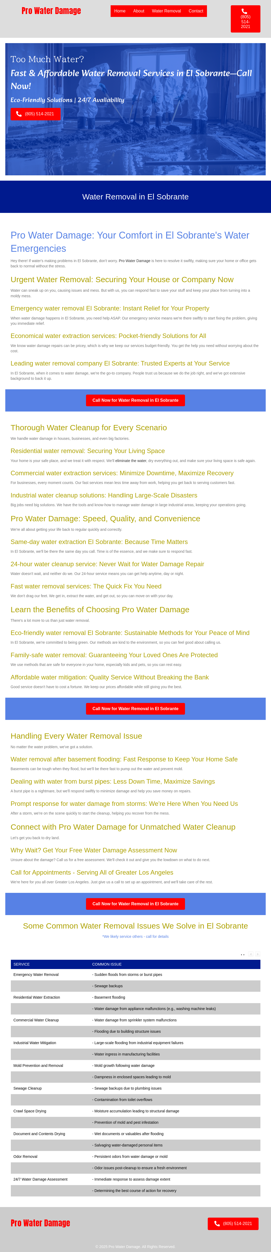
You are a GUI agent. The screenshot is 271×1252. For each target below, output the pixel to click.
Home (120, 11)
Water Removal (166, 11)
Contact (196, 11)
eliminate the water (130, 461)
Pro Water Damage (134, 261)
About (138, 11)
